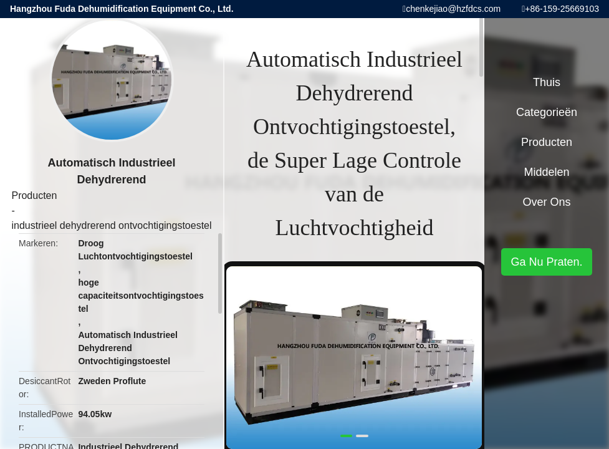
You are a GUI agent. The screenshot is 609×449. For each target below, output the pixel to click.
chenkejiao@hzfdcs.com (453, 9)
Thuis (546, 82)
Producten (34, 195)
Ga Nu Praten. (546, 262)
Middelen (546, 172)
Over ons (546, 202)
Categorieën (546, 112)
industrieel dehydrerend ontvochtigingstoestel (111, 225)
